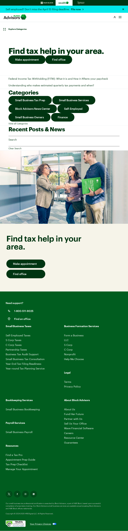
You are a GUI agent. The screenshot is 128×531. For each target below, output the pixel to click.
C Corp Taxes (14, 344)
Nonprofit (70, 354)
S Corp (68, 344)
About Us (69, 409)
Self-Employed (73, 108)
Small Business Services (74, 100)
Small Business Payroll (19, 432)
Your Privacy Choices (40, 524)
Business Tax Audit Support (22, 354)
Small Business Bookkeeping (23, 409)
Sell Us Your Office (75, 423)
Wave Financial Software (78, 428)
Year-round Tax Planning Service (25, 368)
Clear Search (14, 148)
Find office (58, 59)
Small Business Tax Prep (30, 100)
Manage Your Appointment (22, 469)
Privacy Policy (72, 386)
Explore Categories (17, 29)
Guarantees (71, 442)
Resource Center (74, 437)
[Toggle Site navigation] (120, 16)
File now (76, 9)
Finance (63, 117)
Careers (69, 433)
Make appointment (27, 59)
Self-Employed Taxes (18, 335)
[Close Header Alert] (123, 9)
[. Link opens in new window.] (18, 523)
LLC (66, 340)
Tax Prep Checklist (17, 464)
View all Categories (18, 123)
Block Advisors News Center (32, 108)
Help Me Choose (74, 359)
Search (12, 139)
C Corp (68, 349)
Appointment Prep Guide (20, 459)
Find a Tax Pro (14, 454)
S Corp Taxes (13, 340)
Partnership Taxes (16, 349)
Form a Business (74, 335)
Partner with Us (73, 418)
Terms (67, 381)
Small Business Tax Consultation (25, 359)
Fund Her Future (74, 414)
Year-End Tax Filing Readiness (23, 363)
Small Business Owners (29, 117)
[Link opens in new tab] (9, 495)
